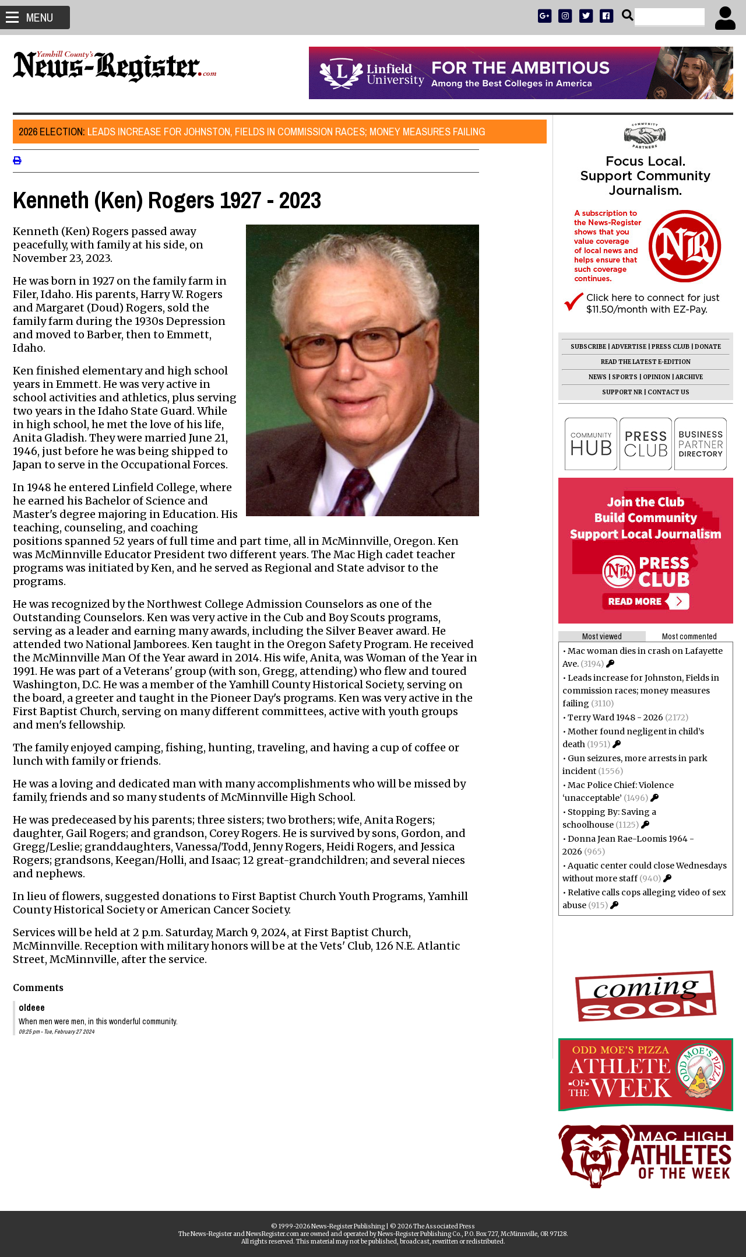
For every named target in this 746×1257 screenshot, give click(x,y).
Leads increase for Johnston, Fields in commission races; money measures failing (256, 131)
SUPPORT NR (617, 392)
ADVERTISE (624, 347)
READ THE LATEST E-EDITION (641, 362)
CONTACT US (664, 392)
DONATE (703, 347)
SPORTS (620, 377)
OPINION (652, 377)
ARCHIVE (684, 377)
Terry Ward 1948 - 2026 (611, 717)
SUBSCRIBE (583, 347)
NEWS (593, 377)
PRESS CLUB (666, 347)
